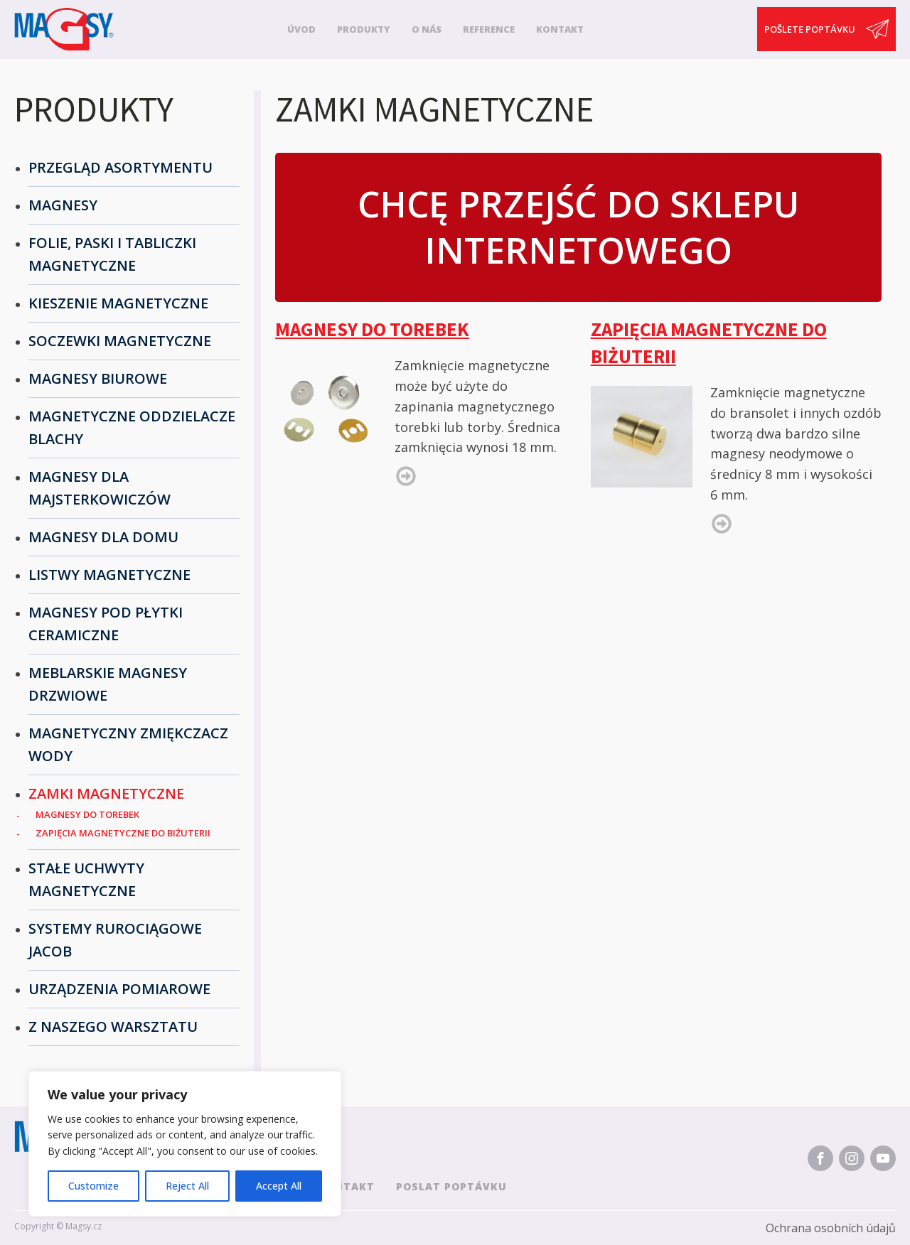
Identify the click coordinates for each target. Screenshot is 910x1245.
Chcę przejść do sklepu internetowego (578, 227)
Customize (93, 1185)
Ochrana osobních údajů (831, 1228)
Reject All (187, 1185)
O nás (426, 29)
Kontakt (560, 29)
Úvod (301, 29)
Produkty (363, 29)
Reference (489, 29)
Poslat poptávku (451, 1186)
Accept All (278, 1185)
